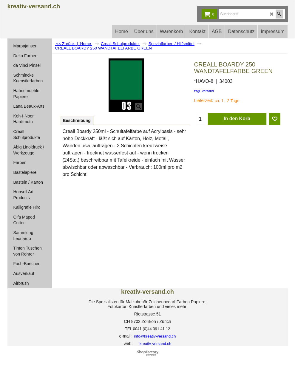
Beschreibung (77, 120)
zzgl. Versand (204, 91)
